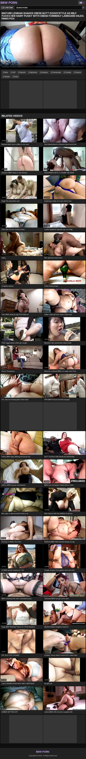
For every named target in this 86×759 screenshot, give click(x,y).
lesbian (7, 76)
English (82, 2)
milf (14, 72)
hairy (16, 76)
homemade (57, 72)
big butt (23, 72)
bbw (6, 72)
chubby (68, 72)
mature (78, 72)
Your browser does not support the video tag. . (43, 45)
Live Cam (9, 7)
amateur (45, 72)
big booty (33, 72)
